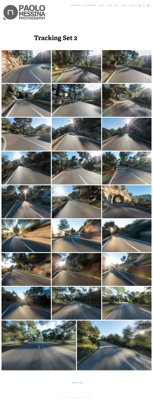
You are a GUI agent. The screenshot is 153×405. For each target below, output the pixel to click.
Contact (133, 5)
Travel (101, 5)
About (124, 5)
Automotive (76, 5)
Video (109, 5)
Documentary (90, 5)
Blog (116, 5)
